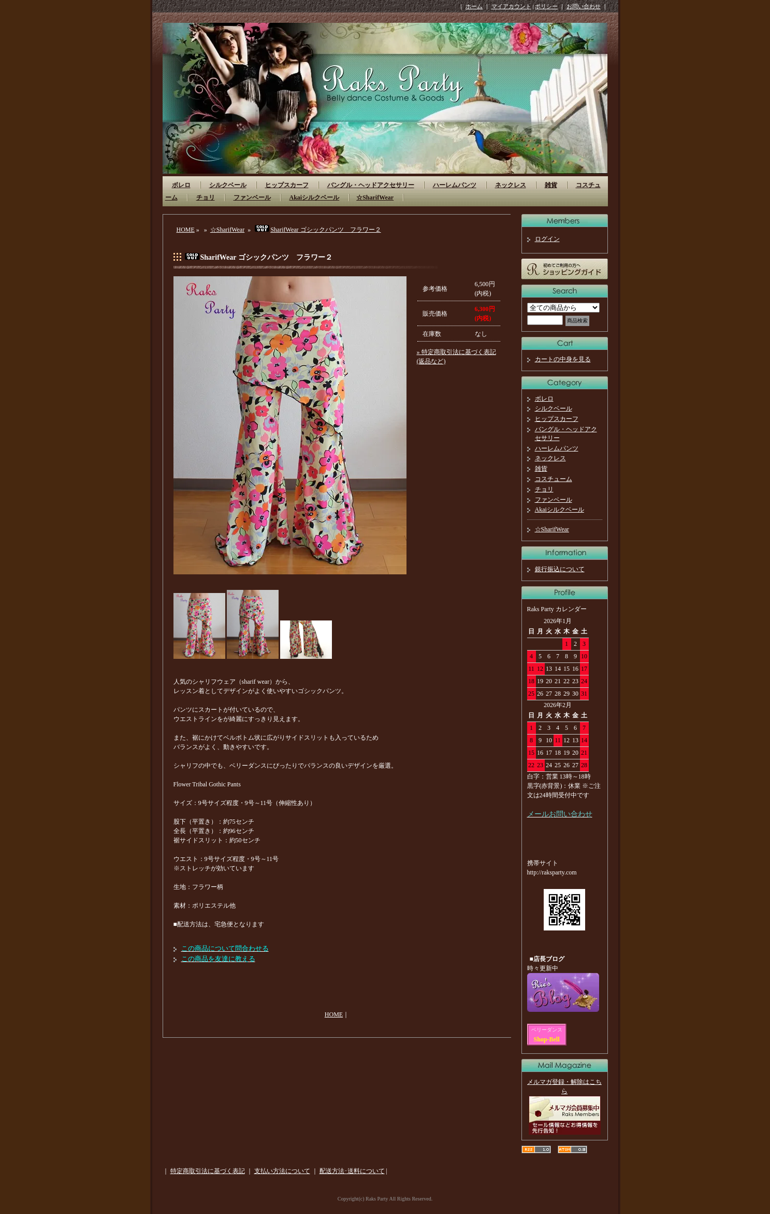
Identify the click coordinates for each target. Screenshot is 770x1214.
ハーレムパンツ (454, 185)
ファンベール (252, 197)
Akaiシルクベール (314, 197)
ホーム (474, 6)
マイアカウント (511, 6)
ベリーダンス (546, 1030)
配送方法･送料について (352, 1171)
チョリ (205, 197)
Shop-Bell (547, 1039)
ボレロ (181, 185)
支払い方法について (282, 1171)
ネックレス (510, 185)
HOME (186, 229)
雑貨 (551, 185)
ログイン (547, 239)
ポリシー (546, 6)
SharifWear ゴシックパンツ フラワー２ (317, 229)
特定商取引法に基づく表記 (207, 1171)
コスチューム (553, 479)
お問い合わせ (583, 6)
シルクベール (227, 185)
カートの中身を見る (563, 359)
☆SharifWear (375, 197)
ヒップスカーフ (287, 185)
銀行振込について (560, 569)
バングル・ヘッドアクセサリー (370, 185)
